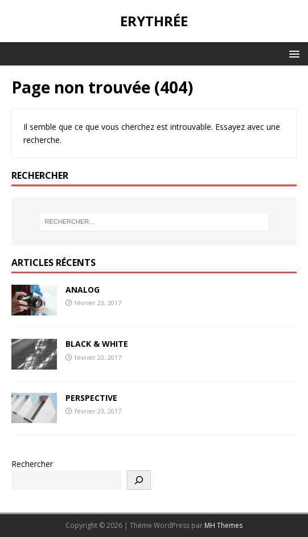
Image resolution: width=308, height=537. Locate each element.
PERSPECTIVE (91, 397)
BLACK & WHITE (96, 343)
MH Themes (223, 525)
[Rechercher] (139, 480)
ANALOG (82, 289)
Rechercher (32, 463)
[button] (292, 53)
